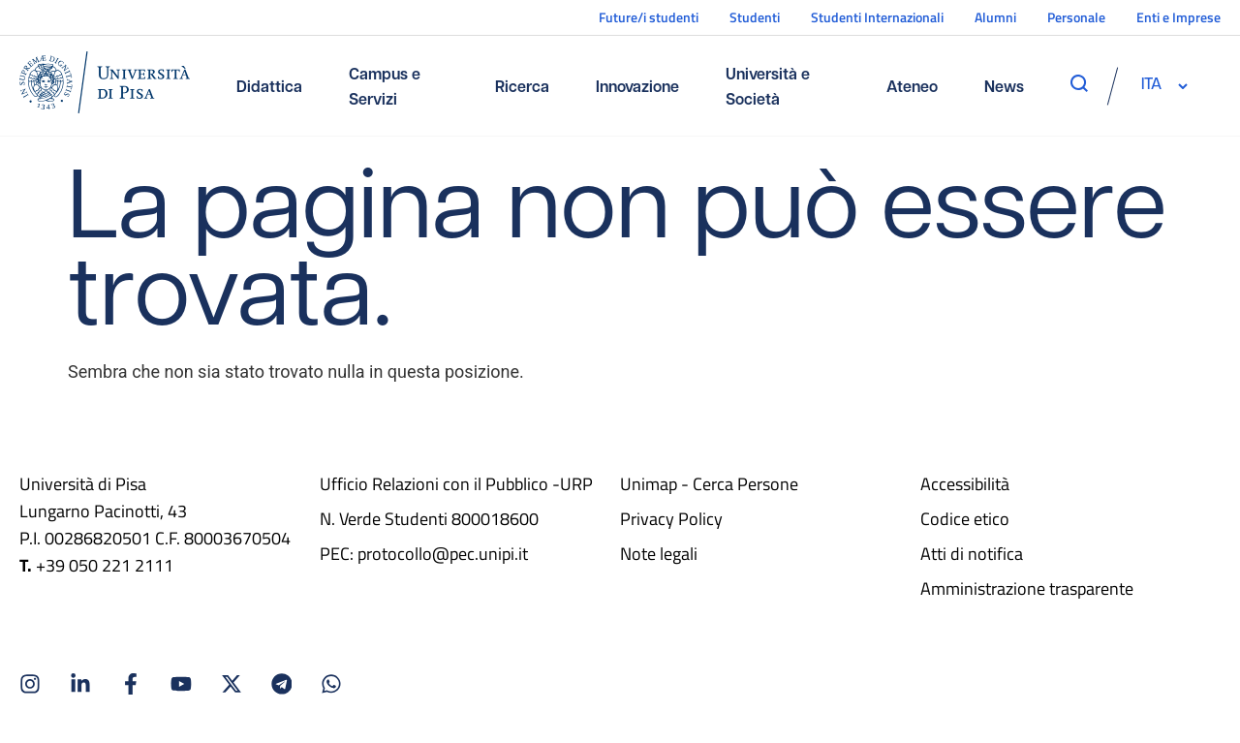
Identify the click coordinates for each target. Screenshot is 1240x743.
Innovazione (637, 88)
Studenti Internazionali (877, 17)
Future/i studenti (648, 17)
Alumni (995, 17)
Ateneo (912, 88)
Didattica (269, 88)
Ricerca (522, 88)
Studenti (754, 17)
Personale (1076, 17)
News (1004, 88)
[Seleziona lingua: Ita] (1150, 85)
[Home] (104, 85)
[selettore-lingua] (1150, 85)
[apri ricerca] (1079, 83)
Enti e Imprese (1178, 17)
